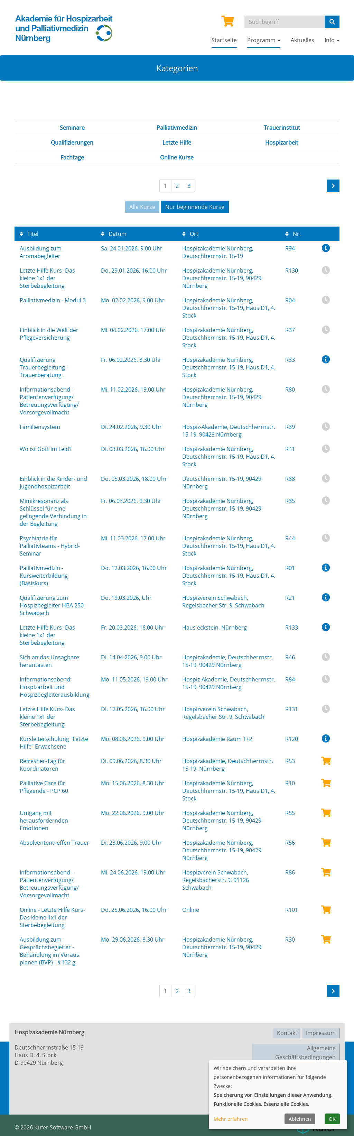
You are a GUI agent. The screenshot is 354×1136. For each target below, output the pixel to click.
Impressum (321, 1032)
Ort (190, 233)
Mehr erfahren (231, 1119)
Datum (114, 233)
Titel (29, 233)
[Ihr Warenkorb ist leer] (228, 23)
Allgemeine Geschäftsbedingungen (305, 1051)
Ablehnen (300, 1119)
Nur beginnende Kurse (194, 207)
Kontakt (287, 1032)
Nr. (293, 233)
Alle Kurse (142, 207)
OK (332, 1119)
